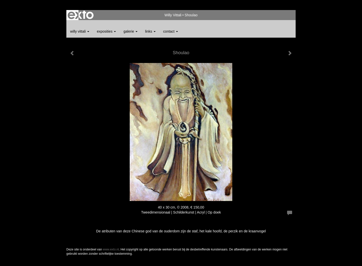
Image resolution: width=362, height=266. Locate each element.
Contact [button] (170, 31)
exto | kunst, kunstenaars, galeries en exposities (80, 15)
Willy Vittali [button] (79, 31)
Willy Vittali (172, 15)
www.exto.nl (111, 249)
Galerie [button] (130, 31)
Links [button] (150, 31)
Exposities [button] (106, 31)
